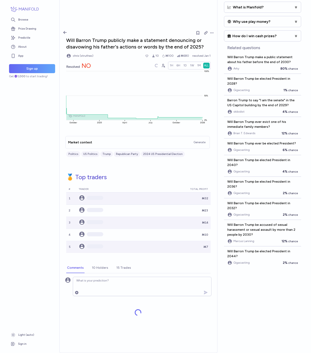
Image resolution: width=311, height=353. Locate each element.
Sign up (32, 68)
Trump (106, 154)
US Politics (90, 154)
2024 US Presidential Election (163, 154)
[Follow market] (198, 33)
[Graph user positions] (163, 65)
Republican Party (127, 154)
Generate (199, 142)
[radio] (171, 65)
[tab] (75, 268)
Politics (73, 154)
